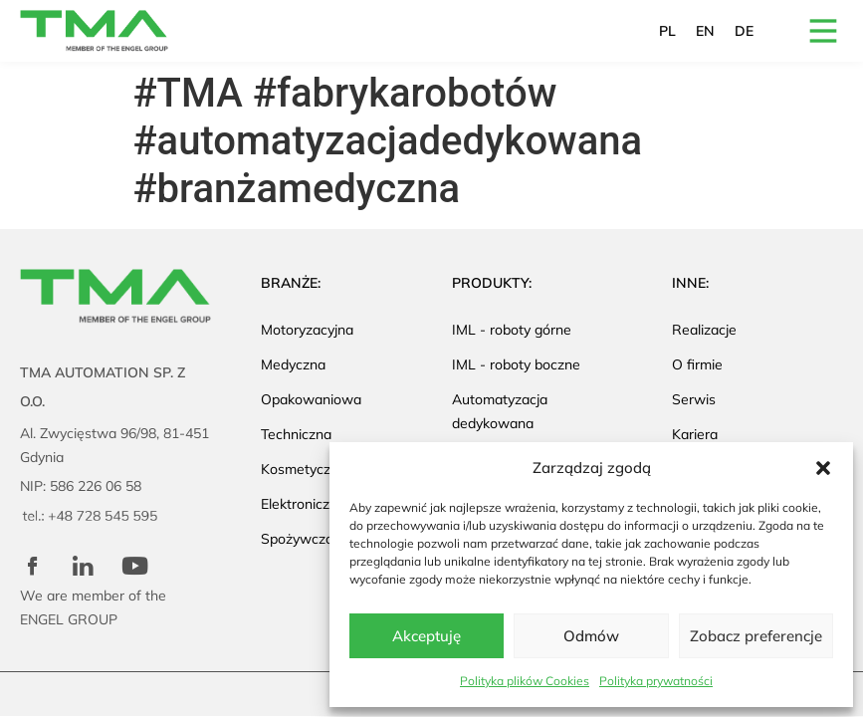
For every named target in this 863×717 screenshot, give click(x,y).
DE (744, 31)
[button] (823, 468)
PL (667, 31)
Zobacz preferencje (756, 635)
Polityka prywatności (656, 680)
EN (705, 31)
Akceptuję (426, 635)
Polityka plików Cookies (524, 680)
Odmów (591, 635)
